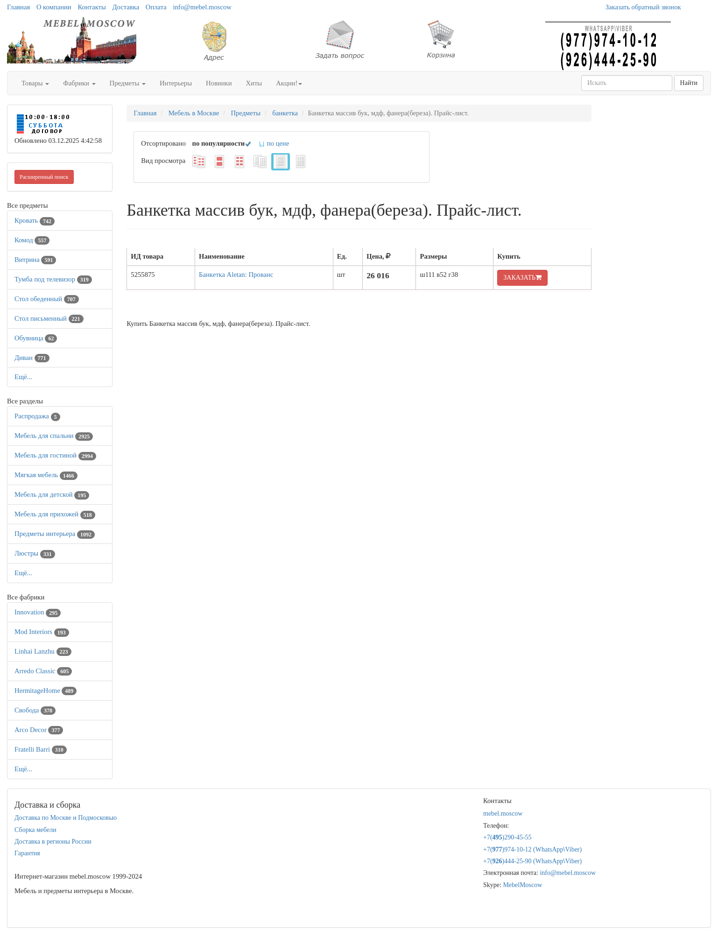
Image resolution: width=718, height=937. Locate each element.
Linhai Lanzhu (42, 651)
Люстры (34, 553)
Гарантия (27, 853)
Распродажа (37, 416)
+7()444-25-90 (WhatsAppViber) (532, 861)
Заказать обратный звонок (643, 7)
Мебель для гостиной (55, 455)
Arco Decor (38, 729)
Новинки (219, 83)
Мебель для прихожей (54, 514)
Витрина (35, 259)
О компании (53, 7)
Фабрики (79, 83)
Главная (18, 7)
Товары (35, 83)
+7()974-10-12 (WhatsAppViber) (532, 849)
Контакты (91, 7)
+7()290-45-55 (507, 837)
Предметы (128, 83)
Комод (31, 240)
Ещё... (23, 376)
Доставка (126, 7)
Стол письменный (49, 318)
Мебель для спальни (53, 435)
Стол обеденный (46, 299)
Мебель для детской (51, 494)
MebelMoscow (522, 884)
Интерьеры (176, 83)
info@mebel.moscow (202, 7)
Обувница (35, 338)
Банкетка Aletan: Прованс (236, 274)
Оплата (156, 7)
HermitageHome (45, 690)
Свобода (35, 710)
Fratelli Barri (40, 749)
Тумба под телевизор (53, 279)
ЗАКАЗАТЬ (522, 277)
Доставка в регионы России (53, 841)
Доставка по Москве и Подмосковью (65, 817)
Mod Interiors (41, 631)
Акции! (289, 83)
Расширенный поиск (44, 177)
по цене (273, 143)
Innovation (37, 612)
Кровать (34, 220)
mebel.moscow (502, 813)
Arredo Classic (43, 671)
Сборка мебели (35, 829)
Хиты (254, 83)
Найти (688, 82)
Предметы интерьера (54, 533)
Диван (31, 357)
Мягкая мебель (45, 475)
